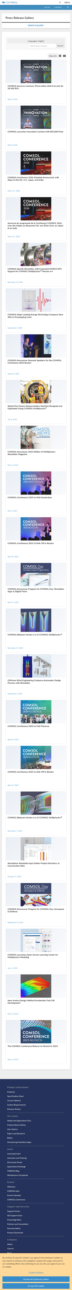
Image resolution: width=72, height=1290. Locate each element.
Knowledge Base (14, 1220)
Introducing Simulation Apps (19, 1142)
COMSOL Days (13, 1191)
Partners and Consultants (17, 1224)
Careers (10, 1248)
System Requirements (16, 1105)
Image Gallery (36, 25)
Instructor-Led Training (17, 1158)
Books (10, 1138)
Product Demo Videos (16, 1125)
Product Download (15, 1232)
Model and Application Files (19, 1120)
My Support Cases (14, 1215)
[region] (36, 1271)
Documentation (14, 1228)
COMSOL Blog (13, 1171)
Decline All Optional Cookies (36, 1279)
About (10, 1244)
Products (11, 1092)
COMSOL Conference (16, 1199)
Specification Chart (15, 1096)
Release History (14, 1109)
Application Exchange (16, 1166)
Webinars (11, 1186)
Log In (47, 7)
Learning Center (14, 1153)
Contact (58, 7)
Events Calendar (14, 1195)
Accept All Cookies (36, 1285)
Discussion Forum (14, 1162)
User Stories (12, 1129)
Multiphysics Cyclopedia (17, 1175)
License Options (14, 1100)
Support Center (13, 1211)
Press (9, 1253)
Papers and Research (16, 1133)
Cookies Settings (36, 1272)
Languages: (36, 41)
